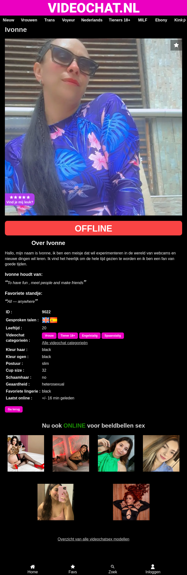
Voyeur (68, 20)
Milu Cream (116, 474)
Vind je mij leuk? (19, 199)
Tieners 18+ (119, 20)
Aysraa (161, 474)
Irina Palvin (71, 474)
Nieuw (8, 20)
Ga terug (14, 409)
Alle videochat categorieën (65, 343)
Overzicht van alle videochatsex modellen (93, 539)
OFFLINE (93, 229)
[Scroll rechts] (184, 20)
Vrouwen (29, 20)
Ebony (161, 20)
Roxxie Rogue (131, 523)
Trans (49, 20)
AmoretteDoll (25, 474)
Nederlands (92, 20)
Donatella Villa (55, 523)
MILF (142, 20)
